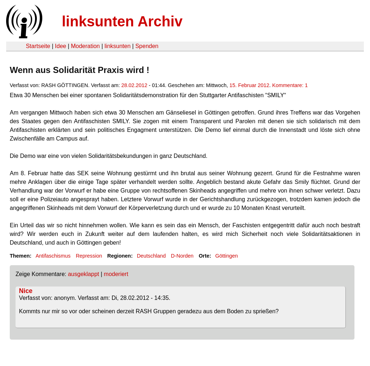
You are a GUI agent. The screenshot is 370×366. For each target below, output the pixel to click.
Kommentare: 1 (289, 85)
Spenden (146, 46)
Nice (26, 290)
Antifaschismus (52, 256)
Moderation (85, 46)
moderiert (116, 274)
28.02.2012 (134, 85)
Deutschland (151, 256)
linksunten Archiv (122, 21)
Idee (60, 46)
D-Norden (182, 256)
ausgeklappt (83, 274)
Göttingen (226, 256)
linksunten (117, 46)
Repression (89, 256)
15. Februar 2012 (249, 85)
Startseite (38, 46)
